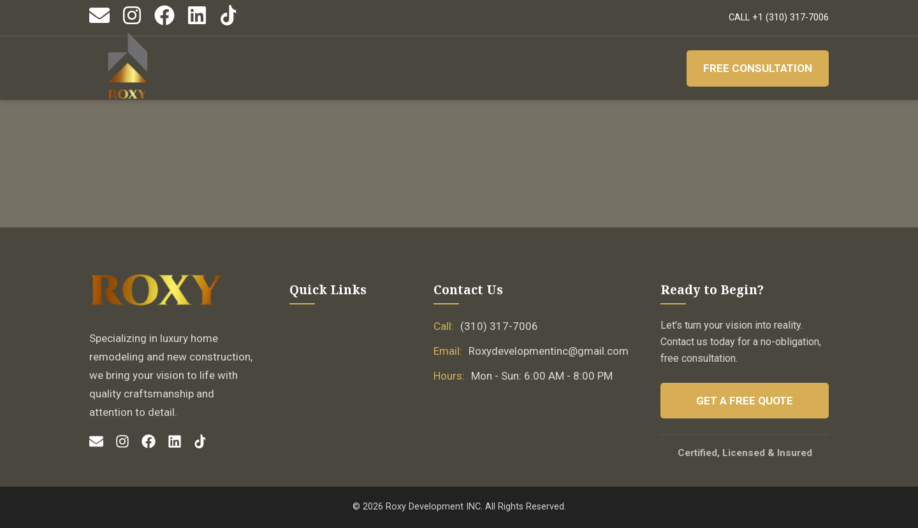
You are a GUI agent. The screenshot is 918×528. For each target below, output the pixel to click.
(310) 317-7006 (499, 326)
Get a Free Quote (744, 400)
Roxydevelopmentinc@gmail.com (549, 351)
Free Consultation (757, 68)
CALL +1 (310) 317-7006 (779, 17)
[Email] (99, 22)
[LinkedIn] (197, 22)
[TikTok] (229, 22)
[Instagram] (132, 22)
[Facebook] (164, 22)
